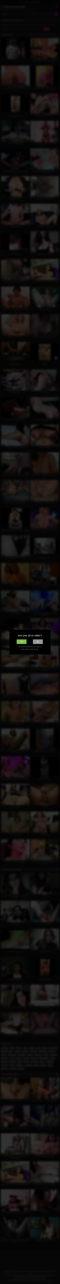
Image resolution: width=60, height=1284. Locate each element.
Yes (21, 641)
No (38, 641)
